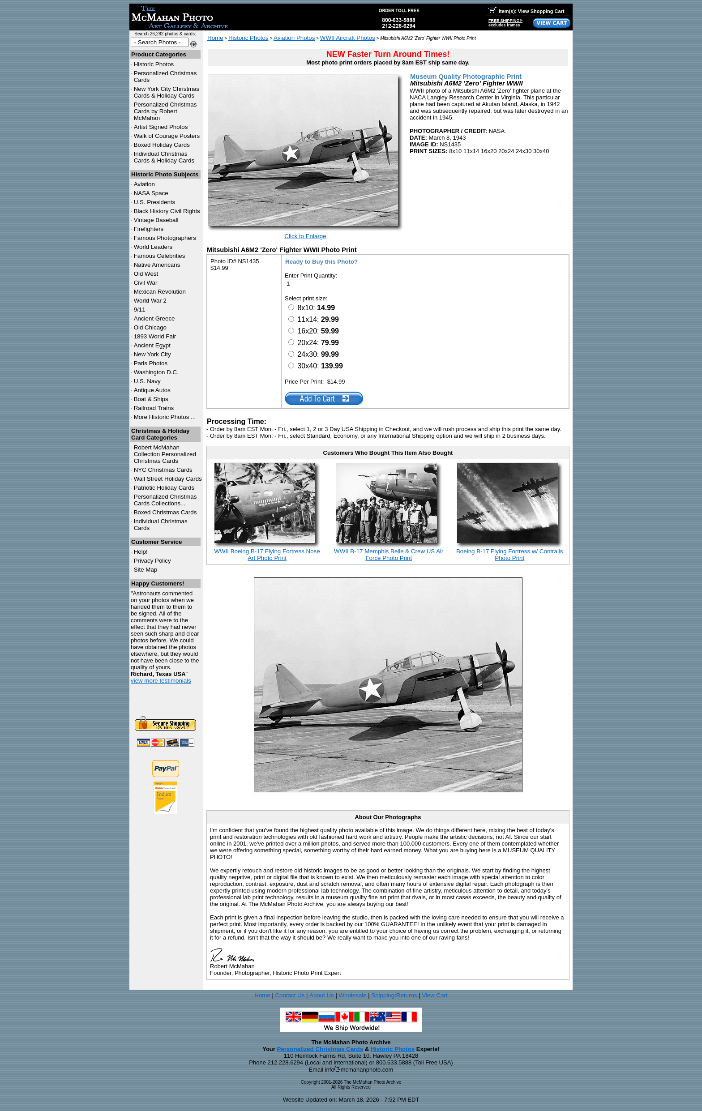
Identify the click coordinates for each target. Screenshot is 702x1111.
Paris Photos (151, 363)
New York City (152, 354)
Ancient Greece (154, 318)
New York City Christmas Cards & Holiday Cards (167, 92)
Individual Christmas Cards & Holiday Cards (164, 157)
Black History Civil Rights (167, 211)
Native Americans (157, 264)
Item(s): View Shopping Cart (526, 11)
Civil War (146, 282)
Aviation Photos (294, 37)
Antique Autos (152, 390)
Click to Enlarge (305, 236)
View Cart (435, 995)
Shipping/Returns (394, 995)
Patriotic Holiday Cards (164, 487)
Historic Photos (154, 64)
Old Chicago (150, 327)
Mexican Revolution (160, 291)
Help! (141, 551)
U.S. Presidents (155, 202)
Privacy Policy (152, 560)
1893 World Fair (155, 336)
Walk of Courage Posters (167, 135)
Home (215, 37)
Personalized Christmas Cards (320, 1049)
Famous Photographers (165, 238)
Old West (146, 273)
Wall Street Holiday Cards (168, 478)
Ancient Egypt (152, 345)
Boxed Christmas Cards (165, 512)
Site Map (146, 569)
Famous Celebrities (159, 255)
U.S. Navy (147, 381)
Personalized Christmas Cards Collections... (165, 500)
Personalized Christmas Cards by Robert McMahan (165, 111)
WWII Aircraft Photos (347, 37)
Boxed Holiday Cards (162, 144)
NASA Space (151, 193)
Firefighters (149, 229)
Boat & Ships (151, 399)
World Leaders (153, 247)
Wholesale (352, 995)
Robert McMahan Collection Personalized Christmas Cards (165, 454)
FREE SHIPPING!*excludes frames (505, 22)
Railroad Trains (154, 408)
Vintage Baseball (156, 220)
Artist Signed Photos (161, 127)
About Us (321, 995)
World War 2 (150, 300)
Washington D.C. (156, 372)
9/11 (140, 309)
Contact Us (289, 995)
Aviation (144, 184)
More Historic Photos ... (165, 417)
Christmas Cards (163, 469)
